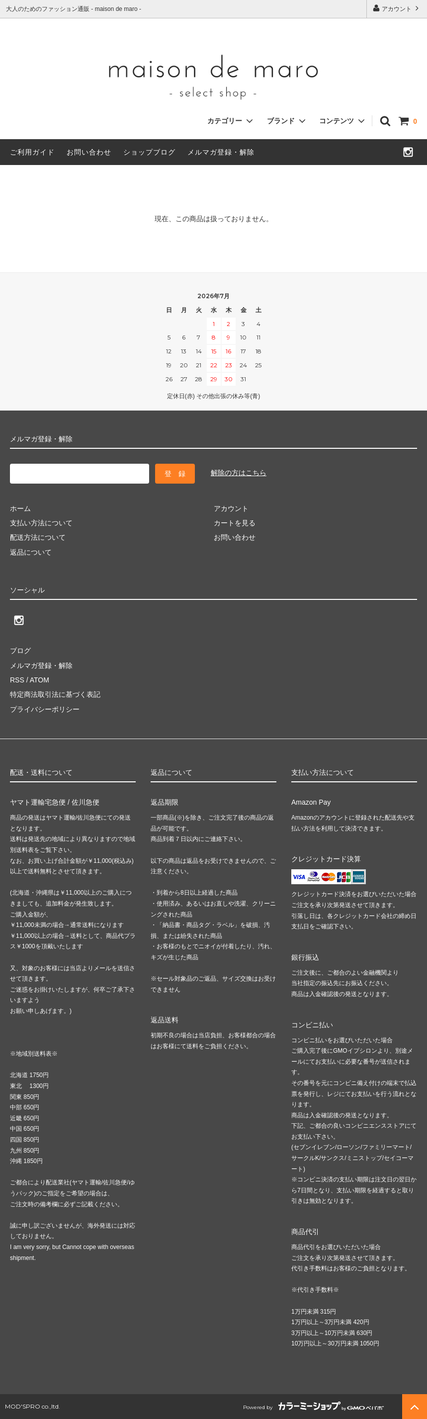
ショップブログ (149, 152)
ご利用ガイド (32, 152)
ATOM (39, 680)
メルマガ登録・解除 (221, 152)
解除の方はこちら (238, 473)
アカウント (397, 8)
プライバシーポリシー (45, 709)
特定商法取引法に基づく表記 (55, 694)
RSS (17, 680)
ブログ (20, 651)
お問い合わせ (89, 152)
